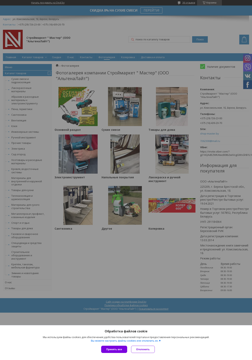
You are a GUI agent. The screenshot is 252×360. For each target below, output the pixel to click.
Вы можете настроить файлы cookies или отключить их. (124, 340)
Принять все (114, 349)
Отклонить (143, 349)
